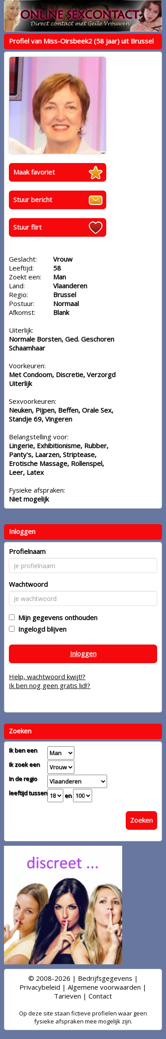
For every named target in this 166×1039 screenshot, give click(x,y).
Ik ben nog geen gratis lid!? (49, 685)
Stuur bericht (32, 199)
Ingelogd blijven (40, 629)
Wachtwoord (28, 584)
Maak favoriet (34, 171)
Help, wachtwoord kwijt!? (47, 676)
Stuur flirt (27, 227)
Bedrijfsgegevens (105, 978)
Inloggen (83, 653)
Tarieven (67, 995)
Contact (100, 995)
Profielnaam (27, 551)
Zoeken (141, 820)
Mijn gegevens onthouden (56, 617)
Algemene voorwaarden (104, 987)
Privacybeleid (39, 987)
